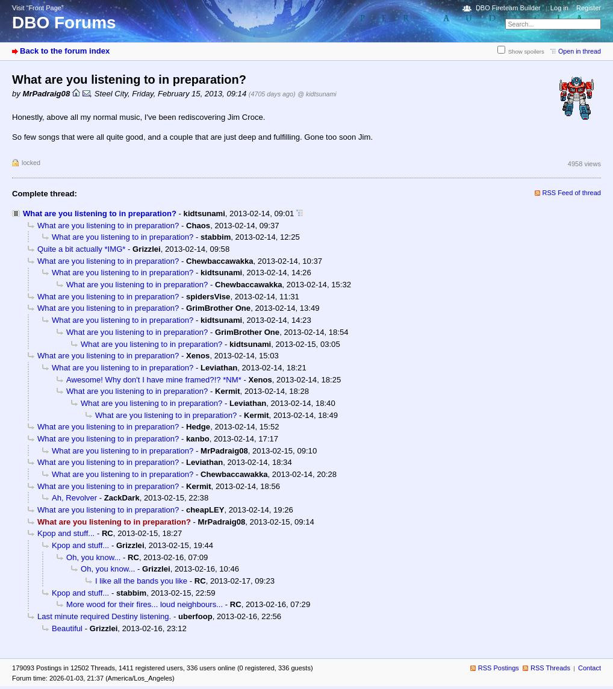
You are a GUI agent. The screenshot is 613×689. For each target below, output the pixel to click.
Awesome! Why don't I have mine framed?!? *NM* (153, 379)
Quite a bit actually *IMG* (81, 249)
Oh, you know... (93, 557)
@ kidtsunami (316, 94)
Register (588, 7)
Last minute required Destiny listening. (104, 616)
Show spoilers (526, 51)
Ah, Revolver (74, 497)
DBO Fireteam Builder (508, 7)
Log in (559, 7)
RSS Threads (550, 668)
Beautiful (67, 628)
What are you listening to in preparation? (99, 213)
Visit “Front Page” (38, 7)
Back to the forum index (65, 50)
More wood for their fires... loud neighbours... (144, 604)
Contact (589, 668)
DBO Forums (64, 22)
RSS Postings (498, 668)
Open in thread (579, 51)
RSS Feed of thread (572, 192)
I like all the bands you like (141, 580)
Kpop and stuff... (66, 533)
